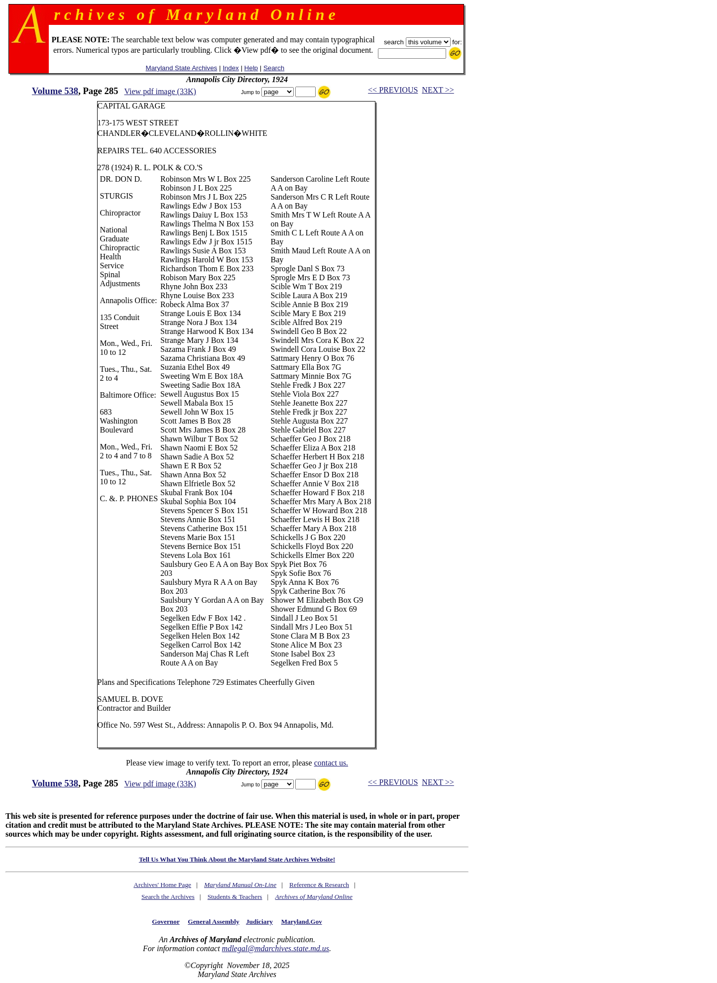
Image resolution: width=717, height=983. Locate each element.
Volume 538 (55, 91)
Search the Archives (168, 896)
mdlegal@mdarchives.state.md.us (275, 948)
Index (231, 68)
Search (273, 68)
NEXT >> (438, 90)
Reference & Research (319, 884)
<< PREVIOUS (393, 90)
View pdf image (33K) (160, 91)
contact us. (331, 763)
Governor (165, 921)
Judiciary (259, 921)
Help (251, 68)
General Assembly (213, 921)
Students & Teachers (235, 896)
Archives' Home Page (162, 884)
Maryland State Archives (182, 68)
